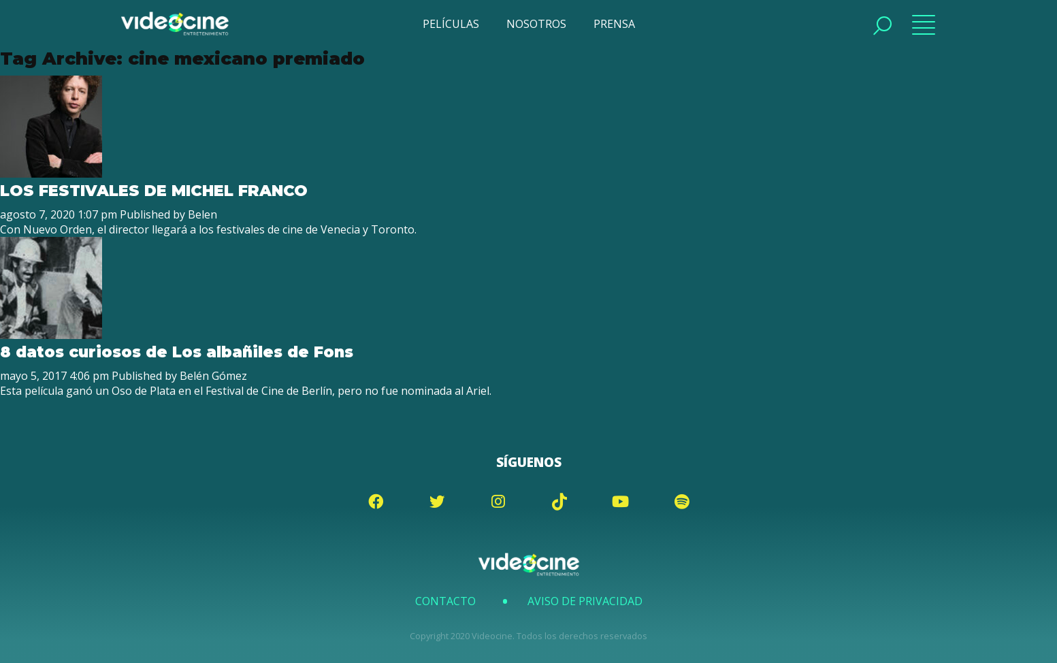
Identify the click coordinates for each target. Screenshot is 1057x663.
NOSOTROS (536, 23)
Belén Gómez (213, 375)
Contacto (445, 601)
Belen (202, 214)
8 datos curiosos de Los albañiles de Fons (176, 351)
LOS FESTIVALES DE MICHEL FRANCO (154, 190)
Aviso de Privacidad (585, 601)
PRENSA (614, 23)
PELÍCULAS (451, 23)
